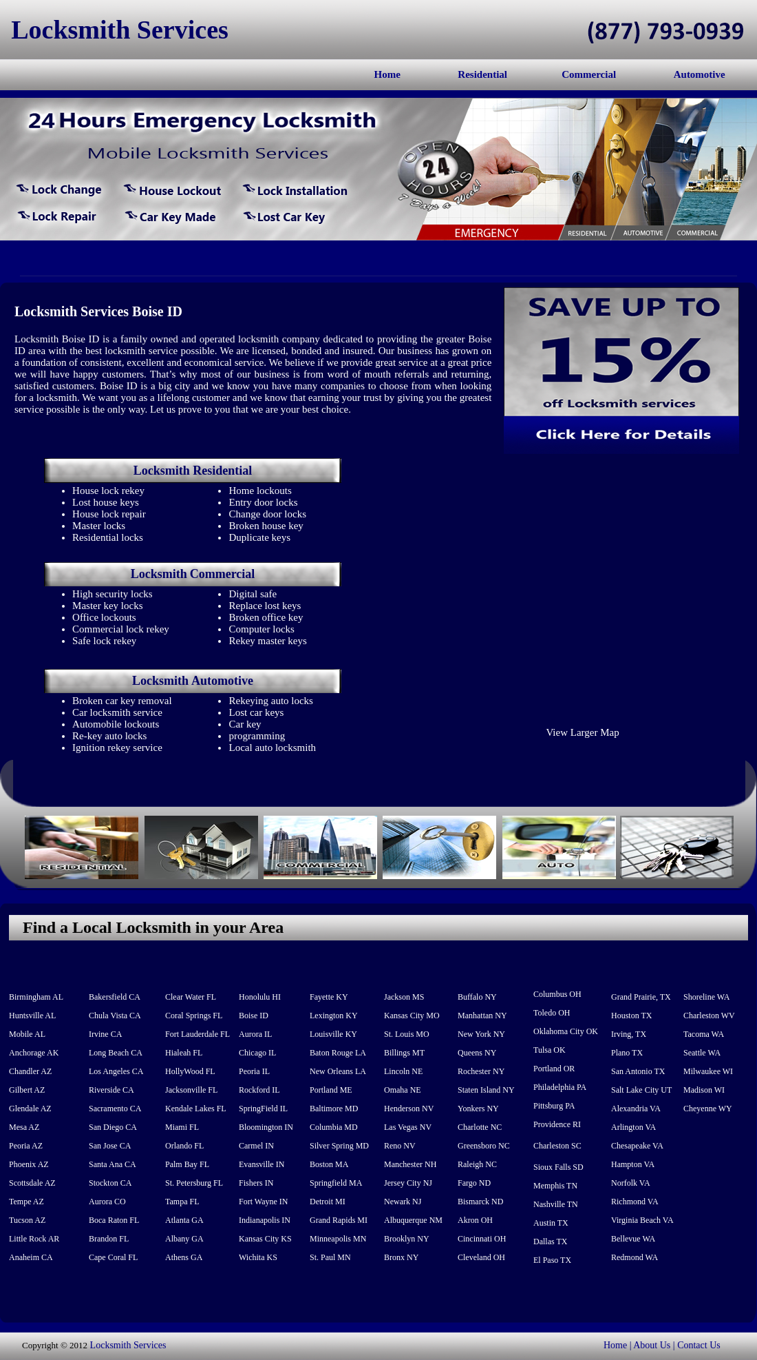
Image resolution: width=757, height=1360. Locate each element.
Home (387, 74)
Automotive (699, 74)
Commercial (589, 74)
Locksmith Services (128, 1345)
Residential (482, 74)
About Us (651, 1345)
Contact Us (699, 1345)
